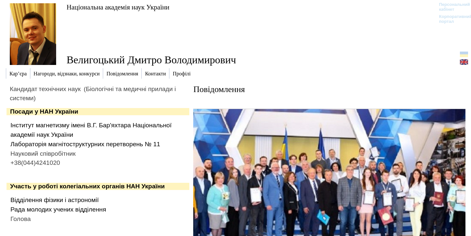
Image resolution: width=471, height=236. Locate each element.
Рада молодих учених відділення (58, 209)
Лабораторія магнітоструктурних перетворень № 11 (85, 144)
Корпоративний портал (451, 19)
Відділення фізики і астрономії (54, 200)
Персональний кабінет (451, 7)
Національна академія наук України (118, 7)
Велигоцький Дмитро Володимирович (151, 60)
